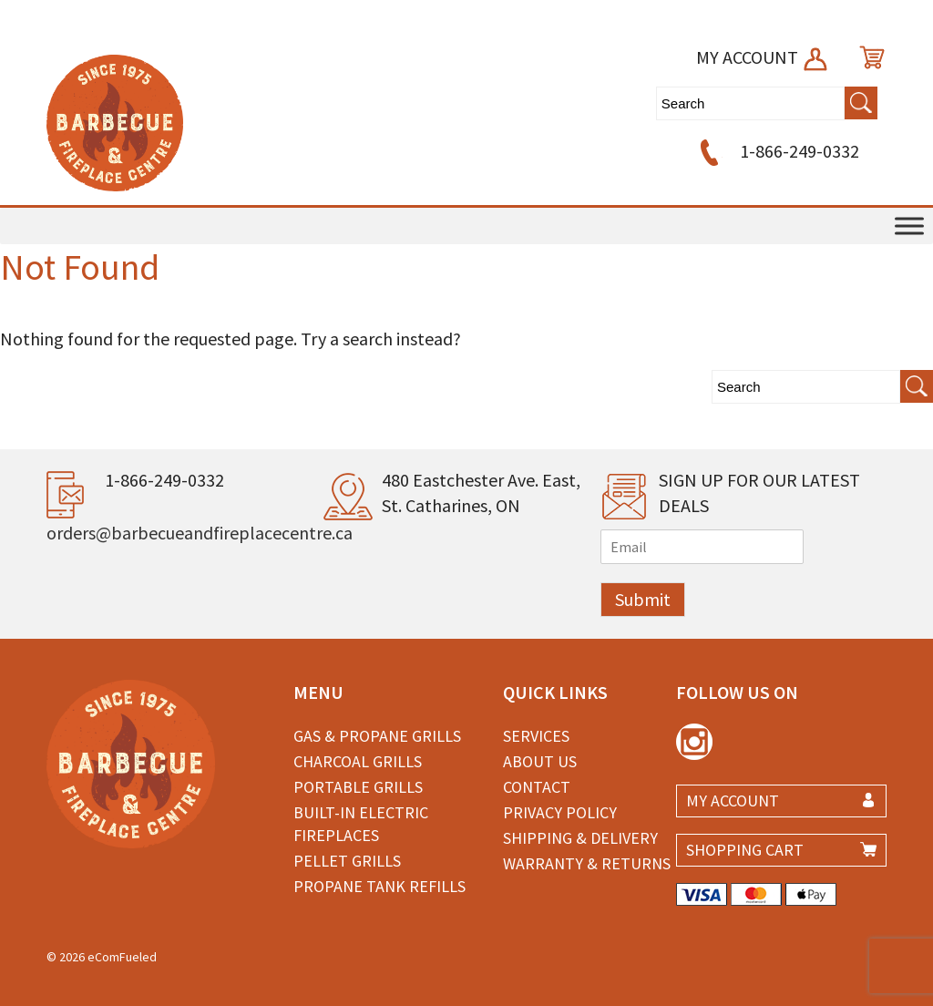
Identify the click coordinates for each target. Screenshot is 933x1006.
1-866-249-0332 (776, 150)
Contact (536, 786)
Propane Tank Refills (379, 886)
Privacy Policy (560, 812)
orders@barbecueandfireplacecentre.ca (199, 532)
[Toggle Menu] (909, 225)
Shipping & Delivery (580, 837)
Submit (643, 599)
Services (536, 735)
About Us (540, 761)
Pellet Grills (347, 860)
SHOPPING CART (745, 849)
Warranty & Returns (587, 863)
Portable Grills (358, 786)
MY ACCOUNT (763, 57)
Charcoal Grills (357, 761)
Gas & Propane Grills (377, 735)
